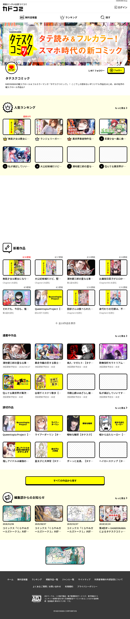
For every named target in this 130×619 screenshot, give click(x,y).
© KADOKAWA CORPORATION (65, 611)
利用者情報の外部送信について (108, 579)
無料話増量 (22, 579)
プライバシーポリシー (87, 586)
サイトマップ (84, 579)
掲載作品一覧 (52, 579)
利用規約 (69, 586)
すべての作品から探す (65, 480)
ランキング (37, 579)
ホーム (10, 579)
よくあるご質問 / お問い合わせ (47, 586)
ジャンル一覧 (68, 579)
